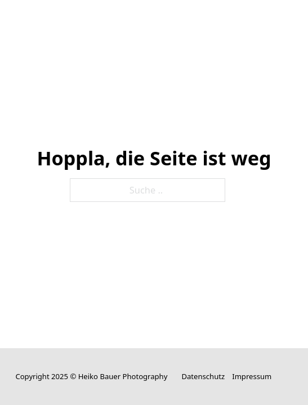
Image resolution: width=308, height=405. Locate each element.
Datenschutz (203, 376)
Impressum (251, 376)
